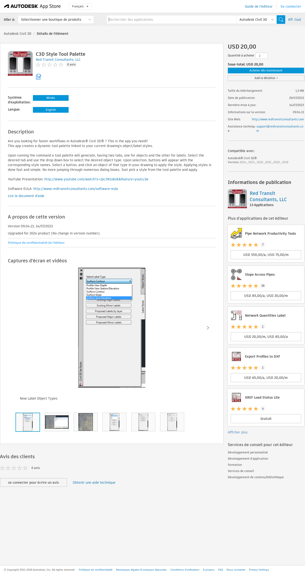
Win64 (50, 98)
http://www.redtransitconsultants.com (278, 119)
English (51, 110)
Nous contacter (236, 570)
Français (80, 6)
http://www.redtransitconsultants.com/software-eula (75, 188)
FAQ (220, 570)
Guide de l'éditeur (259, 6)
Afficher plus (238, 432)
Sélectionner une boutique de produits (51, 19)
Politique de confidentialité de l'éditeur (36, 242)
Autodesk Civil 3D (17, 33)
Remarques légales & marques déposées (141, 570)
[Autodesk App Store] (32, 6)
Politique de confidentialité (95, 570)
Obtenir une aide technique (94, 482)
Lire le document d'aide (26, 195)
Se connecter (290, 6)
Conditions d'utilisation (184, 570)
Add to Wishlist (266, 78)
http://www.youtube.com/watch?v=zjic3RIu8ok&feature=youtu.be (96, 179)
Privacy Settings (259, 570)
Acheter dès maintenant (265, 70)
